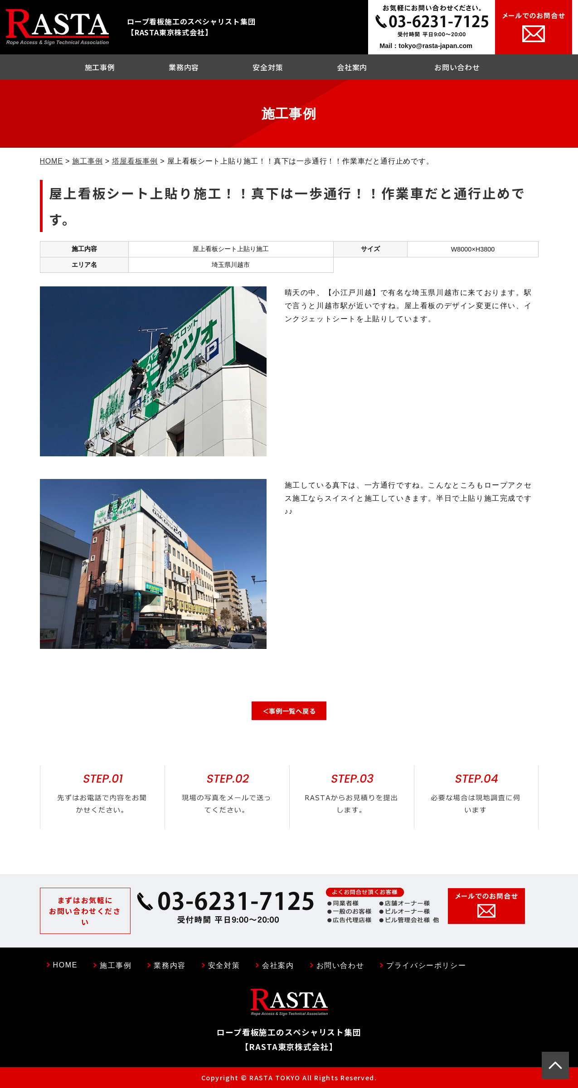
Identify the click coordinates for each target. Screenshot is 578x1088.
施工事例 (100, 67)
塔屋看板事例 (135, 161)
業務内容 (184, 67)
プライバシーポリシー (426, 965)
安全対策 (268, 67)
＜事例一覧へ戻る (289, 711)
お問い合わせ (457, 67)
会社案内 (352, 67)
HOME (51, 161)
